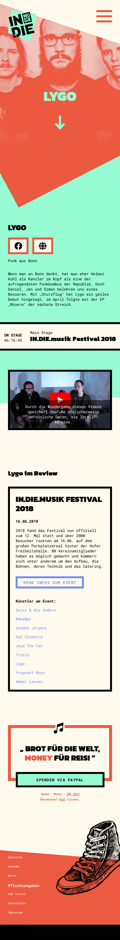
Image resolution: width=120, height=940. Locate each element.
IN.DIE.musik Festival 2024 (29, 830)
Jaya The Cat (29, 645)
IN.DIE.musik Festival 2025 (29, 820)
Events (14, 812)
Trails (22, 654)
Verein (14, 848)
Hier (62, 799)
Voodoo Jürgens (31, 627)
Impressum (15, 912)
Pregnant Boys (30, 672)
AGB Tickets (17, 894)
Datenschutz (17, 903)
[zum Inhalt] (60, 122)
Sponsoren (15, 857)
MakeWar (23, 618)
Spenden (13, 866)
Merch (12, 876)
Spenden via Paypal (60, 779)
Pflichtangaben (23, 885)
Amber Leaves (29, 681)
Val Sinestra (29, 636)
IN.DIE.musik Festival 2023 (29, 839)
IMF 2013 (73, 794)
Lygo (20, 663)
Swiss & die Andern (36, 609)
